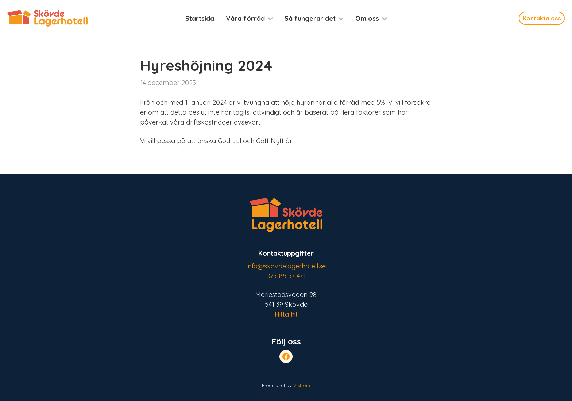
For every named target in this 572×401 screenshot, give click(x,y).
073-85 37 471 (286, 276)
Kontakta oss (542, 18)
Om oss (367, 18)
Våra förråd (245, 18)
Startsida (199, 18)
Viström (301, 385)
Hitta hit (286, 314)
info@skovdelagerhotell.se (286, 266)
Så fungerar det (310, 18)
